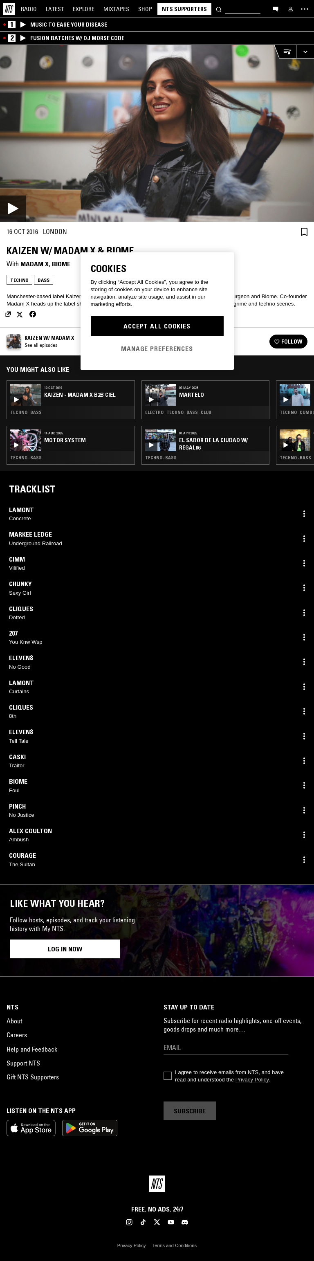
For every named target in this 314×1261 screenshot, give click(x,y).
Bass (43, 280)
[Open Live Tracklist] (285, 51)
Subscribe (190, 1111)
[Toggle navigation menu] (304, 9)
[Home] (9, 9)
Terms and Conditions (175, 1245)
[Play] (157, 133)
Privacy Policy (252, 1080)
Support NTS (23, 1063)
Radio (29, 9)
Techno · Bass (26, 412)
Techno (19, 280)
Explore (83, 9)
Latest (55, 9)
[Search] (218, 9)
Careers (17, 1035)
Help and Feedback (32, 1049)
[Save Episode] (304, 232)
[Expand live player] (305, 51)
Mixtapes (116, 9)
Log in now (65, 949)
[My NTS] (290, 9)
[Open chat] (275, 8)
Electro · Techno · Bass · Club (178, 412)
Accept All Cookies (157, 326)
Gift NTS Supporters (33, 1077)
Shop (145, 9)
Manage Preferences (157, 348)
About (14, 1021)
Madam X (34, 264)
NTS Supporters (184, 9)
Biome (61, 264)
